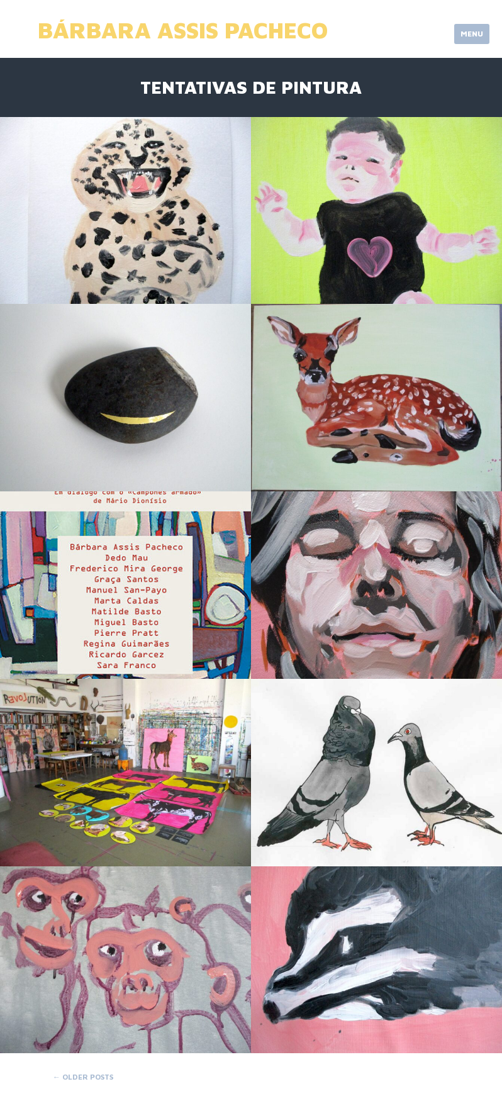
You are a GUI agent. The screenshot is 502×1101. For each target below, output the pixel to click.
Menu (471, 33)
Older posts (83, 1076)
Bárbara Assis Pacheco (183, 29)
